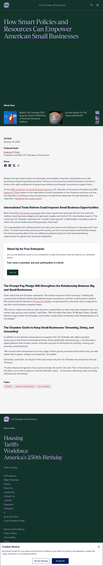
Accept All (60, 561)
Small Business (44, 386)
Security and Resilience (24, 386)
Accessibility (10, 537)
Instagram (8, 508)
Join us (12, 272)
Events (7, 484)
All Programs (10, 475)
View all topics (10, 467)
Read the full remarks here (28, 198)
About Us (8, 488)
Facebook (8, 504)
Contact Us (9, 496)
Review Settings (41, 561)
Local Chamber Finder (14, 520)
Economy (8, 386)
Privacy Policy (10, 533)
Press (6, 541)
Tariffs (11, 444)
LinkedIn (8, 500)
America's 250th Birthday (33, 457)
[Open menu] (97, 5)
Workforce (16, 451)
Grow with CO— (11, 516)
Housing (13, 438)
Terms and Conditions (14, 529)
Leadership (9, 492)
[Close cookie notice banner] (99, 547)
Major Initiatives (11, 479)
